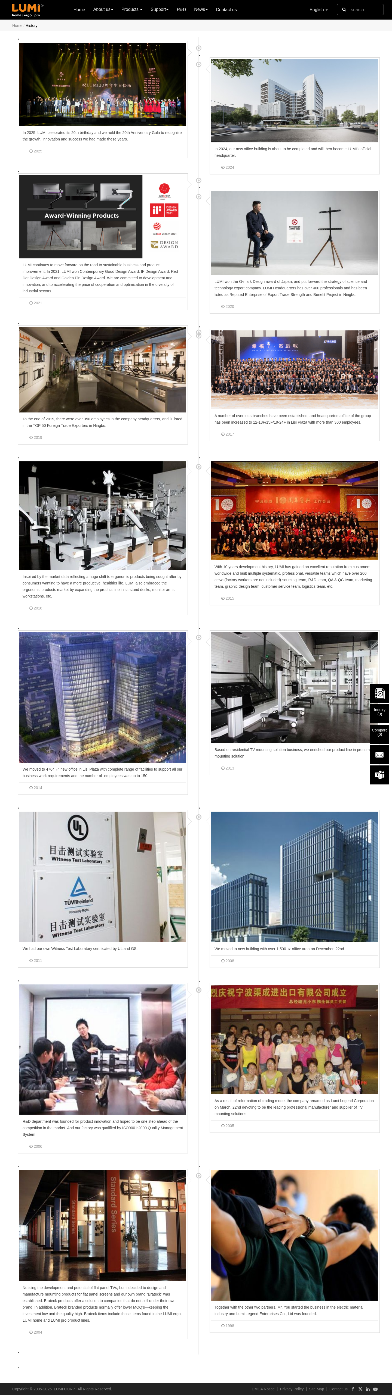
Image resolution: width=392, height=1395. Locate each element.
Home (79, 9)
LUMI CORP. (65, 1389)
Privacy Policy (292, 1389)
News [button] (201, 9)
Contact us (226, 9)
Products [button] (132, 9)
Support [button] (160, 9)
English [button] (319, 9)
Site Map (316, 1389)
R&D (181, 9)
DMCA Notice (263, 1389)
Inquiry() (379, 712)
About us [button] (103, 9)
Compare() (380, 732)
